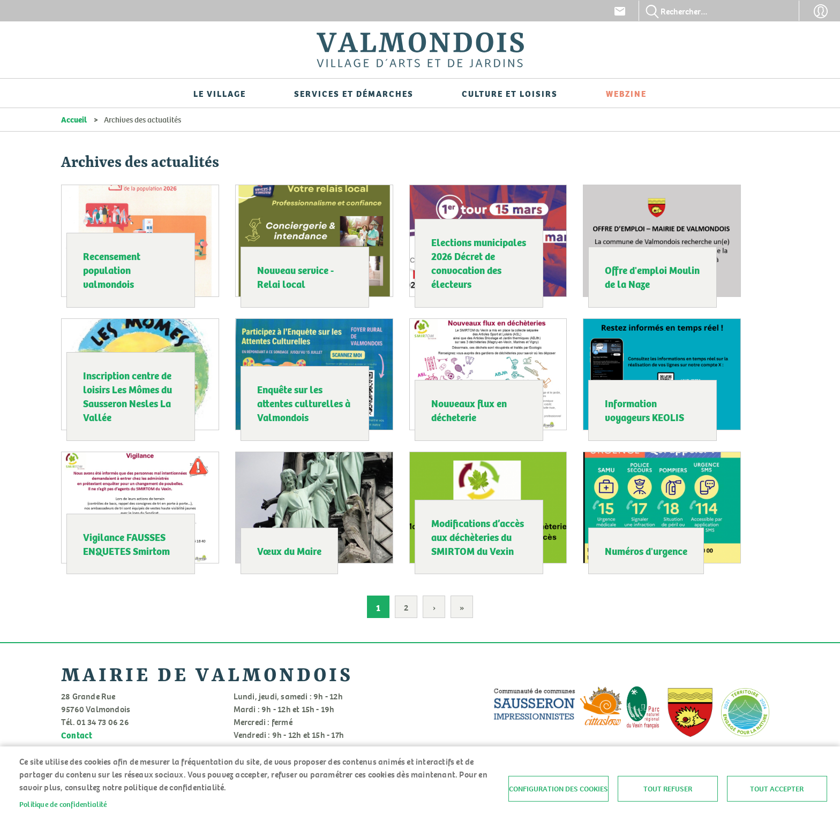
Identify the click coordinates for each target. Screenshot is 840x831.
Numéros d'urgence (646, 550)
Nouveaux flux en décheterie (469, 409)
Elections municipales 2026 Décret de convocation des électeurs (478, 262)
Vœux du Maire (289, 550)
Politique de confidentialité (63, 804)
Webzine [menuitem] (626, 93)
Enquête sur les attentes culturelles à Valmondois (303, 403)
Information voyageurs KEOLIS (644, 409)
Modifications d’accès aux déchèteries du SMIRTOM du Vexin (477, 536)
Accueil (74, 119)
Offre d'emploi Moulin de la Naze (652, 276)
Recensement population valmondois (111, 269)
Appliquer (652, 11)
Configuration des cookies (558, 788)
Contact (620, 11)
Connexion (820, 11)
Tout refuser (667, 788)
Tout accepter (777, 788)
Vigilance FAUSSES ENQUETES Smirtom (126, 543)
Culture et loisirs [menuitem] (510, 93)
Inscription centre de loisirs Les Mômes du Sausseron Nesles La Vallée (127, 396)
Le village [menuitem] (219, 93)
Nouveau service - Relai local (295, 276)
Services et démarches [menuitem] (354, 93)
